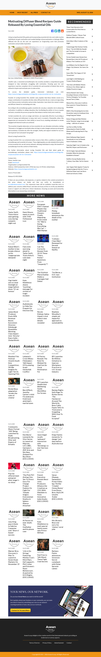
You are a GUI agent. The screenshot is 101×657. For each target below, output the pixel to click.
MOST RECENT (22, 12)
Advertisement (59, 643)
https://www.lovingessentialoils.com (25, 169)
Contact (69, 643)
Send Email (15, 162)
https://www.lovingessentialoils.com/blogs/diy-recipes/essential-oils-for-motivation (34, 94)
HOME (12, 12)
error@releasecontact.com (16, 184)
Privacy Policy (47, 643)
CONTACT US (45, 12)
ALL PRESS (34, 12)
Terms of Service (34, 643)
